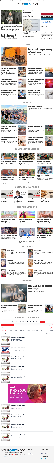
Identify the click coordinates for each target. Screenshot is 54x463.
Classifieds (10, 0)
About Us (35, 0)
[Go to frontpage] (27, 4)
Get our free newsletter (47, 16)
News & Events (44, 453)
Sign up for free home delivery (47, 13)
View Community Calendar (47, 19)
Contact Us (39, 0)
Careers (44, 0)
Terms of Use (30, 454)
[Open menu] (1, 1)
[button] (51, 196)
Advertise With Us (23, 0)
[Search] (53, 1)
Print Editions (30, 0)
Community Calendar (16, 0)
